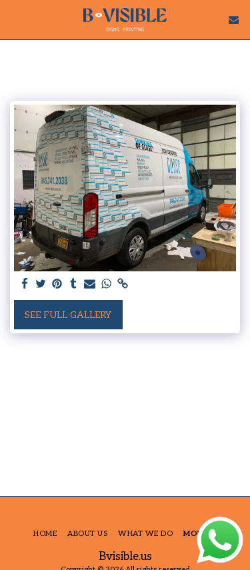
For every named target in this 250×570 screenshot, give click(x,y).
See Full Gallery (68, 315)
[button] (14, 19)
